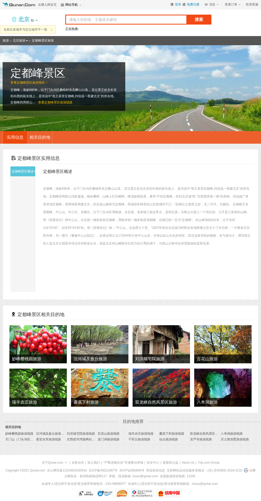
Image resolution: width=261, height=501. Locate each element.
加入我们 (93, 462)
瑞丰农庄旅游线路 (140, 433)
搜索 (199, 19)
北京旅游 (19, 40)
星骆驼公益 (170, 462)
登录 (178, 4)
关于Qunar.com (52, 462)
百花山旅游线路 (109, 433)
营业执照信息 (155, 470)
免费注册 (193, 4)
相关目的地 (39, 137)
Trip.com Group (209, 462)
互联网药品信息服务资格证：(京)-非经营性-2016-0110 (204, 470)
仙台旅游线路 (168, 439)
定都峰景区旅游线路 (58, 102)
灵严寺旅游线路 (201, 439)
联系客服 (252, 4)
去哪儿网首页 (47, 5)
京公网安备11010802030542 (67, 470)
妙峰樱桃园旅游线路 (19, 433)
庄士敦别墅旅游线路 (235, 439)
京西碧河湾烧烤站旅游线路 (85, 439)
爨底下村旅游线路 (171, 433)
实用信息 (15, 137)
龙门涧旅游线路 (109, 439)
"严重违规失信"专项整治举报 (123, 462)
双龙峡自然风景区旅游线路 (209, 433)
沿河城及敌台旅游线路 (51, 433)
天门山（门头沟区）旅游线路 (25, 439)
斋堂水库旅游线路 (48, 439)
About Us (188, 462)
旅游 (6, 40)
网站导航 (71, 5)
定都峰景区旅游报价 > (32, 82)
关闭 (51, 29)
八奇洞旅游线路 (232, 433)
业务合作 (78, 462)
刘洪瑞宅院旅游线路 (81, 433)
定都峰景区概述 (23, 171)
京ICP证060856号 (131, 470)
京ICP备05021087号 (103, 470)
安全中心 (153, 462)
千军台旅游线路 (139, 439)
